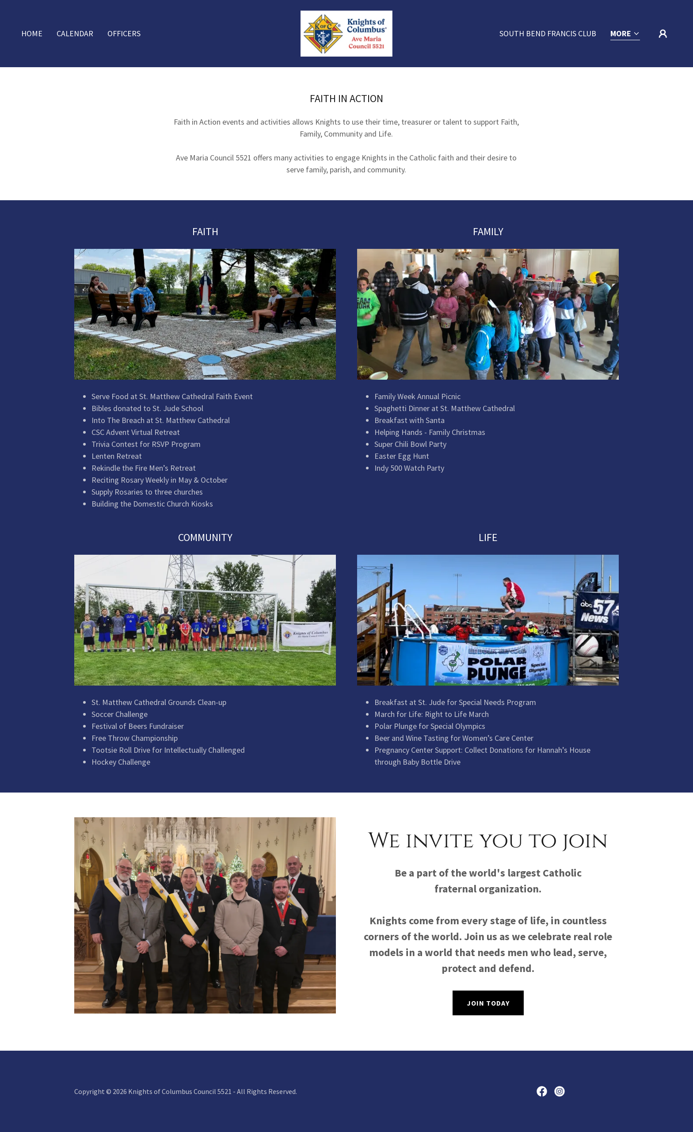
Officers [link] (124, 33)
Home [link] (31, 33)
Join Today (488, 1003)
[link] (346, 32)
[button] (625, 34)
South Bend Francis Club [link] (547, 33)
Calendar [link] (75, 33)
